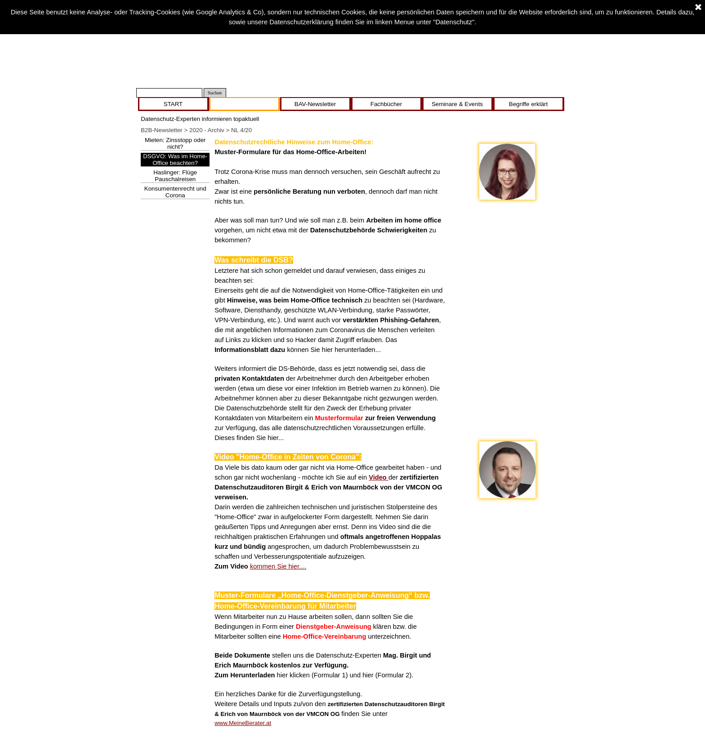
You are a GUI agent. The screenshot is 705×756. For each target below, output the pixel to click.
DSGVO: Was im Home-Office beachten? (175, 159)
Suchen (215, 92)
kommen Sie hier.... (278, 566)
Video (378, 477)
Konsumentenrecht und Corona (175, 192)
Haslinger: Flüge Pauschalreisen (175, 175)
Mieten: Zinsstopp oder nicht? (175, 143)
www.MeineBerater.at (242, 723)
